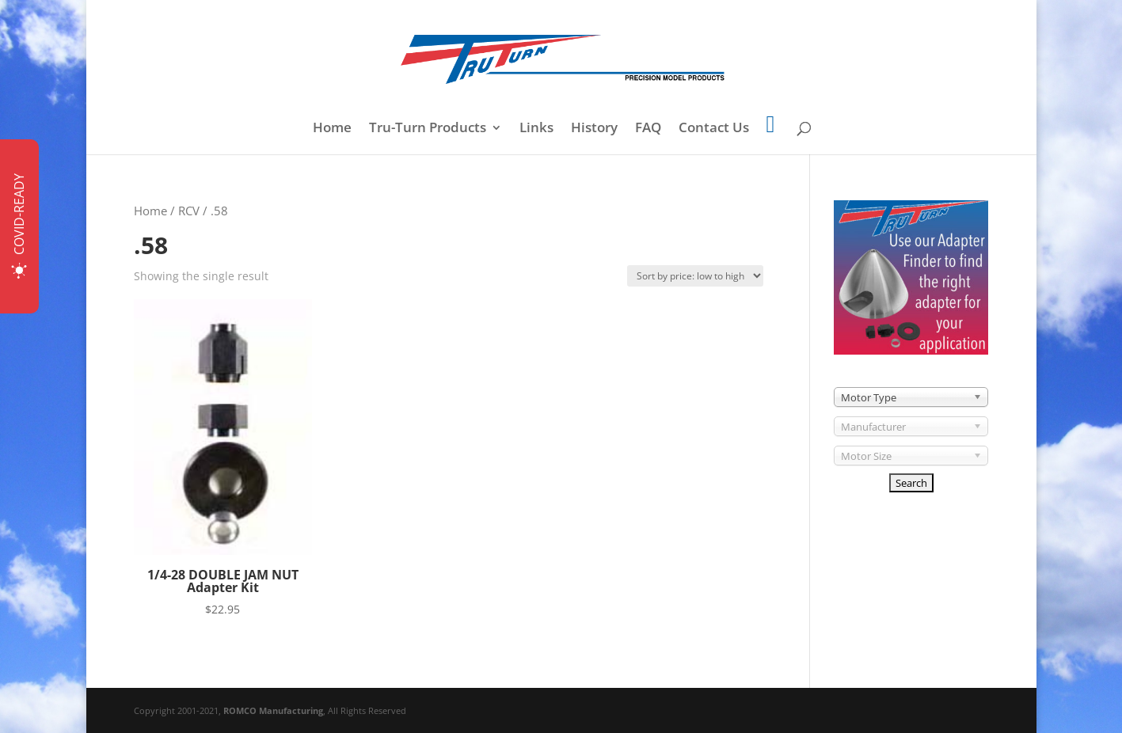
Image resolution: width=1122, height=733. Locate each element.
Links (536, 129)
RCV (189, 210)
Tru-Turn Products (427, 129)
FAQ (648, 129)
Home (332, 129)
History (594, 129)
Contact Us (714, 129)
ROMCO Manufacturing (273, 710)
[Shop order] (695, 276)
